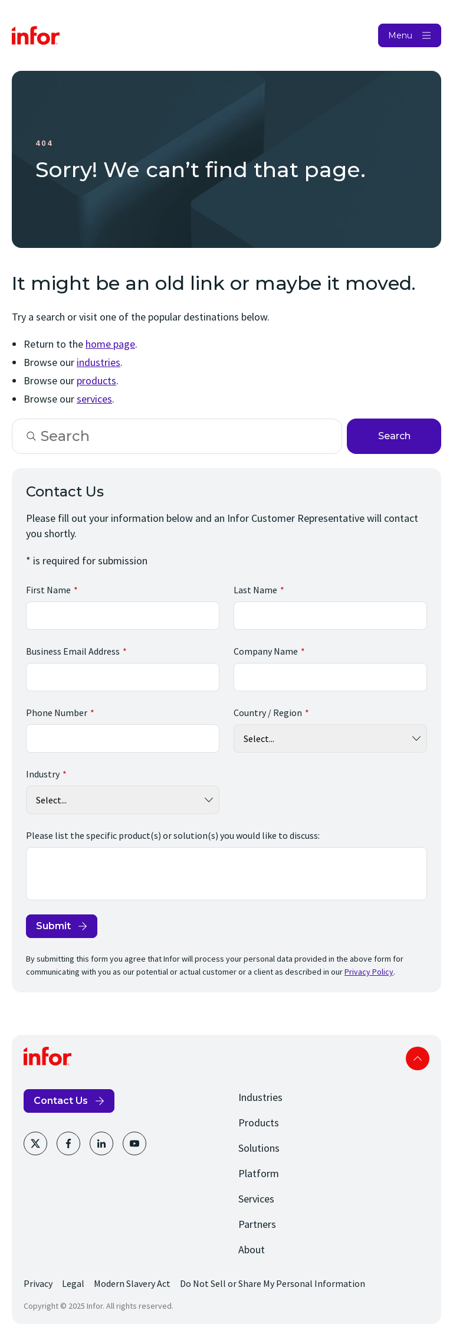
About (251, 1249)
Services (256, 1198)
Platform (258, 1173)
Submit (53, 926)
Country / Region (268, 712)
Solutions (259, 1148)
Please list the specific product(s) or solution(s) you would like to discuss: (173, 835)
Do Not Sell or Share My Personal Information (272, 1283)
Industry (43, 774)
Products (258, 1122)
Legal (73, 1283)
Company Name (266, 651)
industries (98, 362)
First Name (48, 590)
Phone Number (56, 712)
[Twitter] (35, 1143)
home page (110, 344)
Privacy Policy (368, 971)
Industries (260, 1097)
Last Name (255, 590)
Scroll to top (417, 1058)
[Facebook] (68, 1143)
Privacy (38, 1283)
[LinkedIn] (101, 1143)
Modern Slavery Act (132, 1283)
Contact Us (61, 1100)
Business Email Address (73, 651)
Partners (257, 1224)
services (94, 399)
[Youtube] (134, 1143)
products (96, 380)
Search (394, 436)
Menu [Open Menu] (400, 35)
